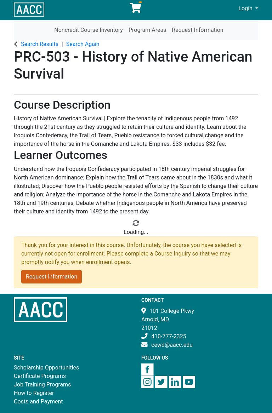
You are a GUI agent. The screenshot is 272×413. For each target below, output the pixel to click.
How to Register (34, 393)
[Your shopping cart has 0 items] (136, 9)
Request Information (197, 30)
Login (246, 8)
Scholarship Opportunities (46, 367)
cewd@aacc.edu (172, 345)
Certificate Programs (40, 376)
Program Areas (147, 30)
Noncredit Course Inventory (88, 30)
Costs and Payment (38, 401)
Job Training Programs (42, 384)
